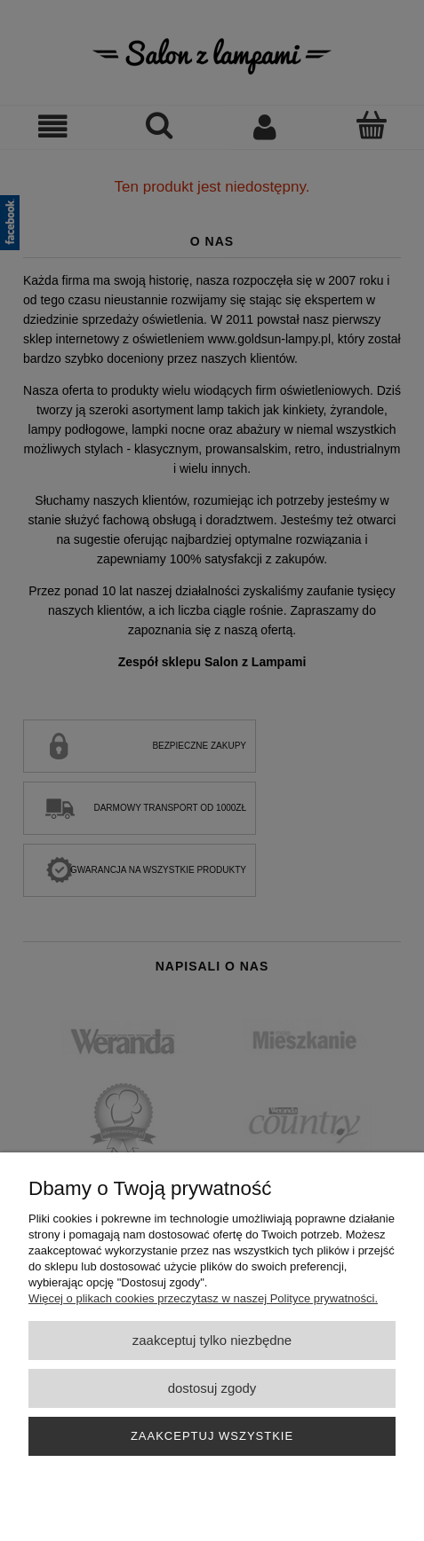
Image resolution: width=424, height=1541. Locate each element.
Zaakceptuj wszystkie (212, 1436)
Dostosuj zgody (212, 1388)
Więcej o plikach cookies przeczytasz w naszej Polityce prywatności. (203, 1298)
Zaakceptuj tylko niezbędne (212, 1340)
